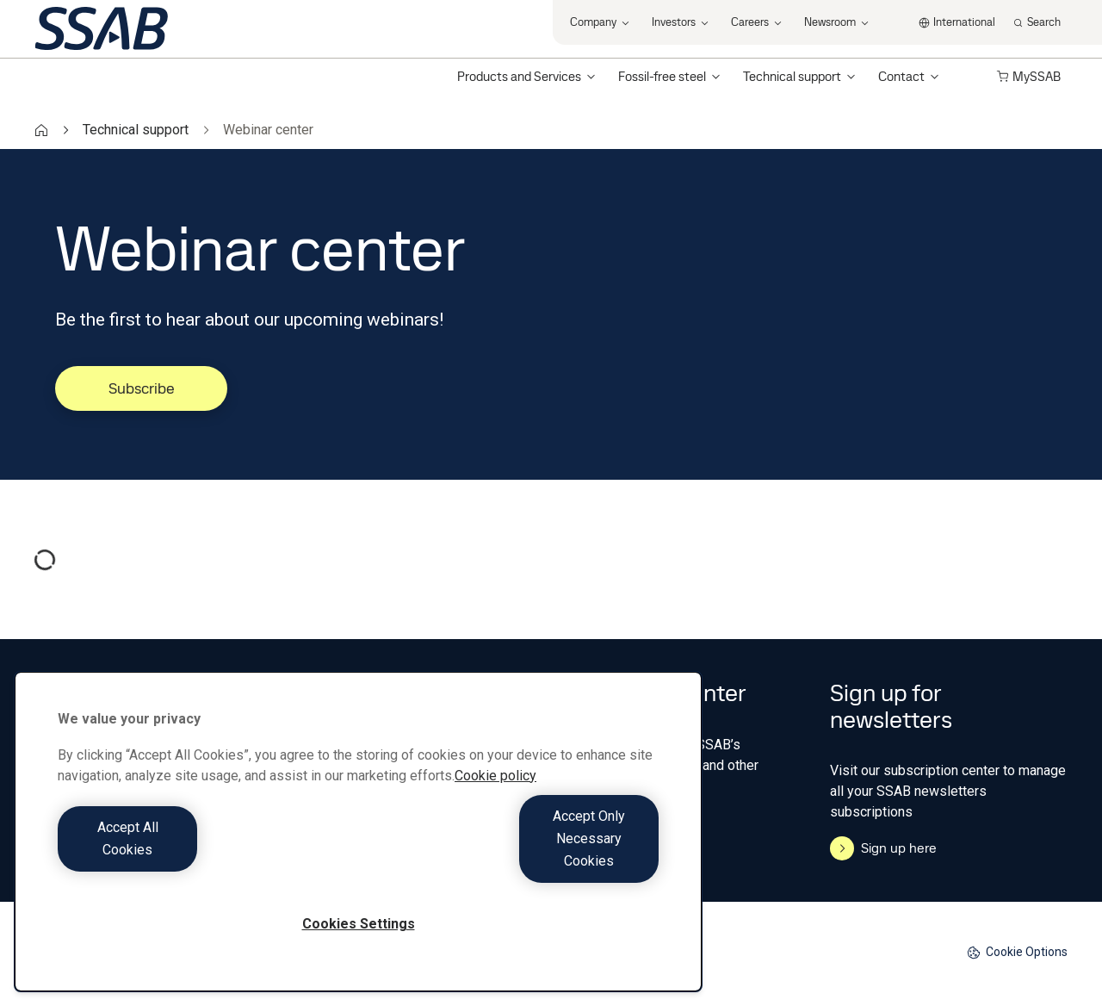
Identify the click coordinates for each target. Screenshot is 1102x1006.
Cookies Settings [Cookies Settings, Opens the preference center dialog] (358, 924)
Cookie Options (1017, 952)
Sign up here (883, 848)
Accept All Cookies (203, 861)
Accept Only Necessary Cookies (513, 861)
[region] (358, 854)
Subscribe (141, 388)
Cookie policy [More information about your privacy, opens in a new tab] (495, 820)
